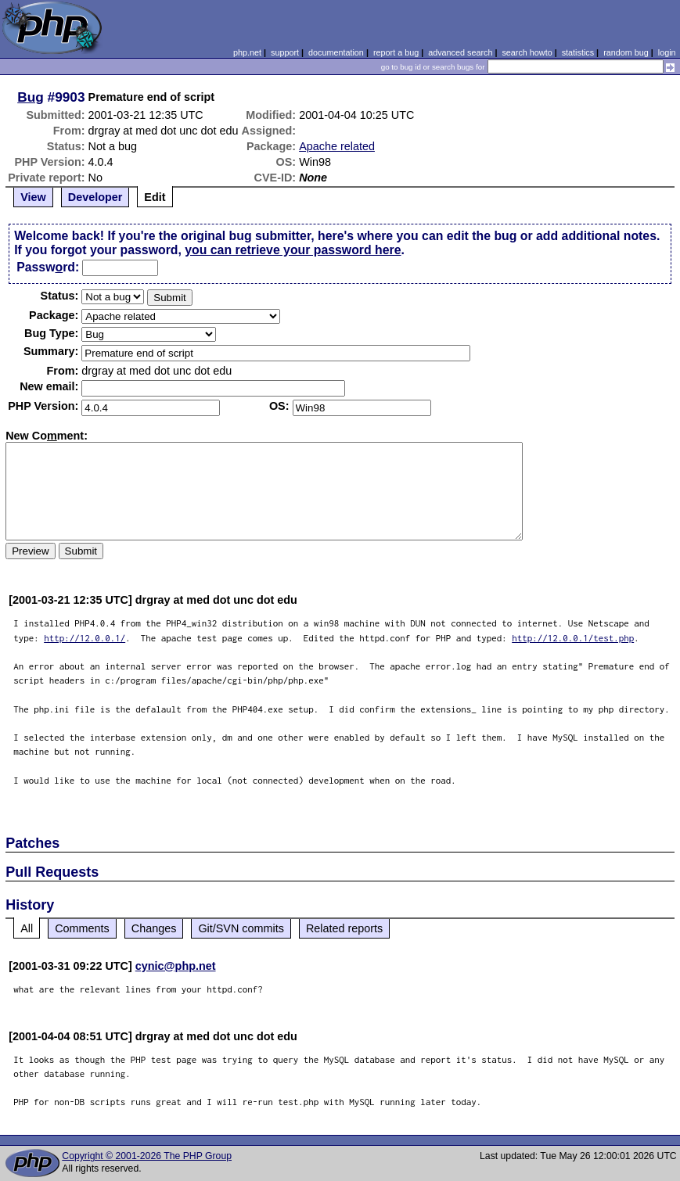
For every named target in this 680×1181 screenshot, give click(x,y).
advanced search (460, 52)
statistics (578, 52)
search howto (527, 52)
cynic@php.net (175, 966)
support (285, 52)
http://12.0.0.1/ (84, 638)
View (33, 197)
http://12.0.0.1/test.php (573, 638)
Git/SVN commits (241, 928)
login (667, 52)
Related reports (344, 928)
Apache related (337, 146)
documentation (336, 52)
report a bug (396, 52)
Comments (82, 928)
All (26, 928)
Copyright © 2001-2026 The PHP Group (147, 1155)
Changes (154, 928)
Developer (95, 197)
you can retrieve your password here (293, 250)
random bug (626, 52)
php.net (247, 52)
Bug (30, 97)
